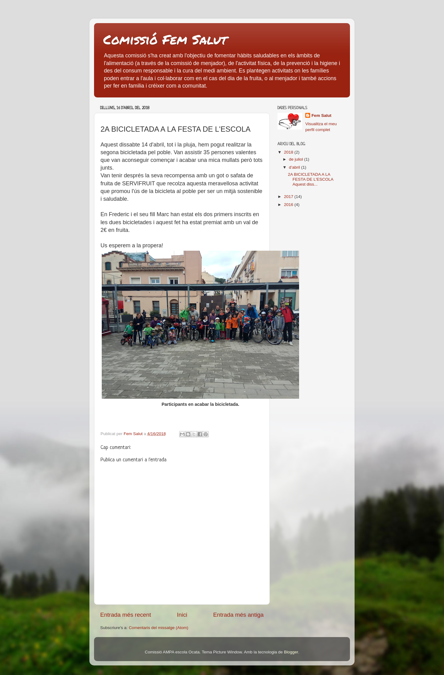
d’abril (295, 167)
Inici (182, 614)
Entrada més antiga (238, 614)
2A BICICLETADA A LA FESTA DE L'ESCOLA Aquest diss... (310, 179)
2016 (289, 204)
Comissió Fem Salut (165, 39)
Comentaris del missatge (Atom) (158, 627)
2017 (289, 196)
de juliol (296, 159)
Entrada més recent (125, 614)
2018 (289, 152)
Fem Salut (321, 115)
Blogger (291, 652)
